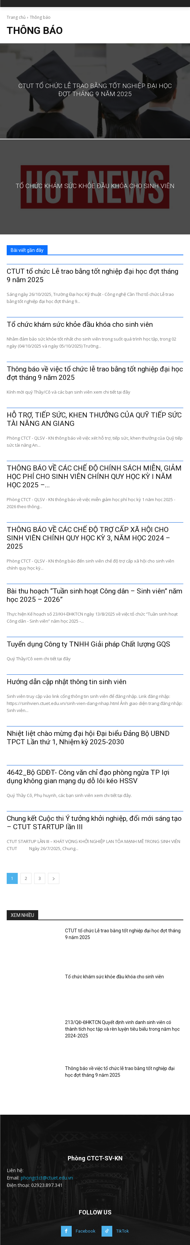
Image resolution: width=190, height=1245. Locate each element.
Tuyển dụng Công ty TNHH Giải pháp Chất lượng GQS (88, 644)
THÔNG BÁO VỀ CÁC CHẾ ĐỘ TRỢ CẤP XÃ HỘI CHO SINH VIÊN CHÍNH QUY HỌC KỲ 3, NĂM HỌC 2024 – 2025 (88, 538)
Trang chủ (16, 17)
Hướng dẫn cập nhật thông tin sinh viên (66, 682)
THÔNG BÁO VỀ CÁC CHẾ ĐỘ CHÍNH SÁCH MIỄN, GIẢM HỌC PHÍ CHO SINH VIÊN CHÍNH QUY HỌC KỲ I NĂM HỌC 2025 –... (94, 476)
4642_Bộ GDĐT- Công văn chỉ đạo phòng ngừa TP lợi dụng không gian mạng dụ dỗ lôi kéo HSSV (88, 776)
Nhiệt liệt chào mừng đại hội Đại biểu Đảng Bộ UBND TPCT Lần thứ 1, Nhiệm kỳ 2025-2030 (88, 737)
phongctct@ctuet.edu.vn (47, 1177)
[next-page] (53, 878)
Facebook (86, 1231)
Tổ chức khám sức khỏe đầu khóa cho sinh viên (80, 324)
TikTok (122, 1231)
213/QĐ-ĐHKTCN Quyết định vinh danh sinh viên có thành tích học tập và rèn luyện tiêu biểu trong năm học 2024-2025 (122, 1029)
